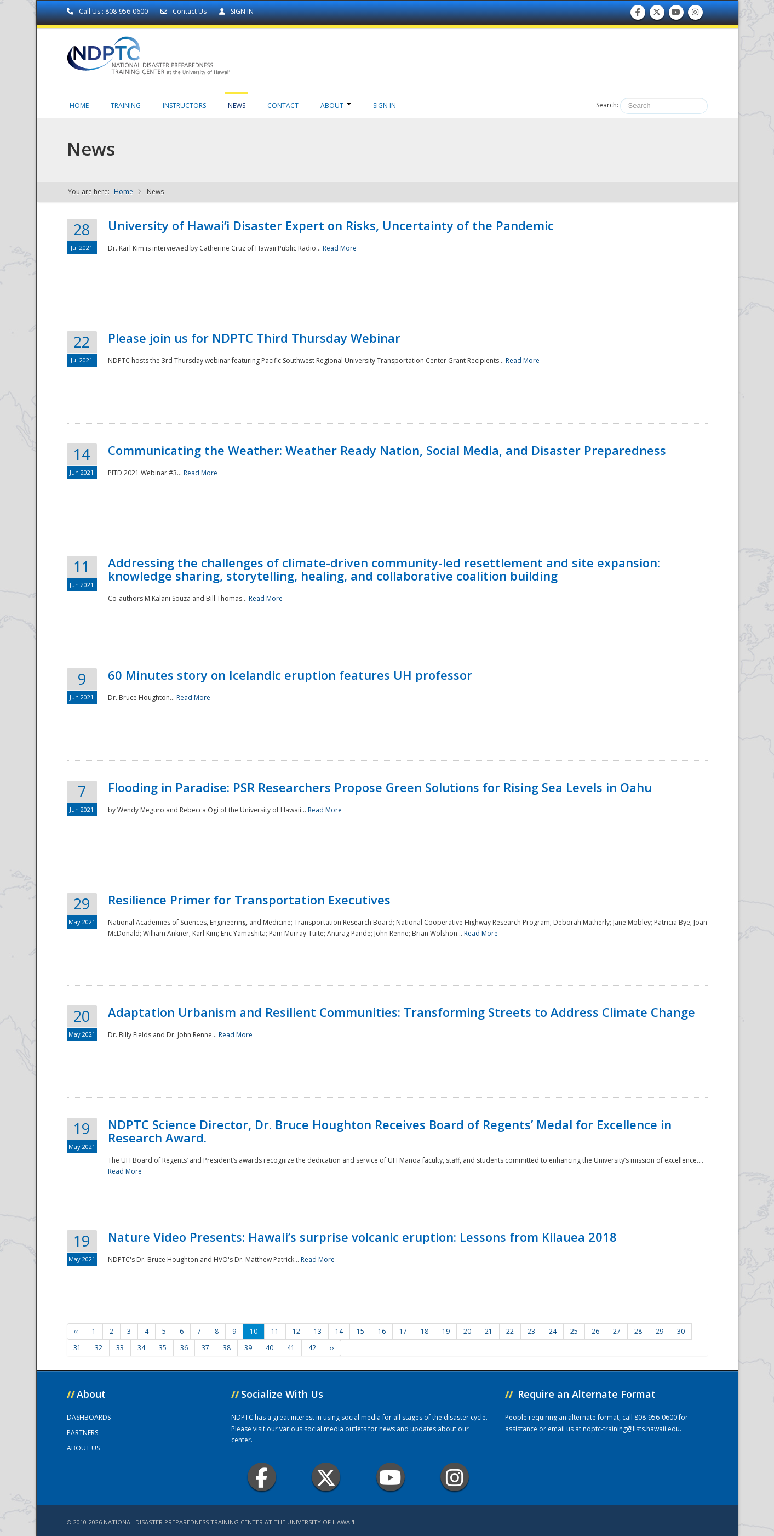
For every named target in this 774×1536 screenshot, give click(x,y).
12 (296, 1331)
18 (424, 1331)
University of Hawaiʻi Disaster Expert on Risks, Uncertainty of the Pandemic (331, 225)
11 (275, 1331)
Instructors (184, 105)
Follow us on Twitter (657, 14)
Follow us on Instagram (695, 14)
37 (205, 1347)
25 (574, 1331)
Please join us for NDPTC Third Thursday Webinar (254, 337)
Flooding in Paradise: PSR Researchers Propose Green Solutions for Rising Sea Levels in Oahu (380, 787)
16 (382, 1331)
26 (595, 1331)
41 (291, 1347)
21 (488, 1331)
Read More (340, 248)
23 (531, 1331)
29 (659, 1331)
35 (163, 1347)
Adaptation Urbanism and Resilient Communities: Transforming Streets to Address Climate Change (401, 1012)
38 (227, 1347)
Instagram (454, 1477)
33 (120, 1347)
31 (77, 1347)
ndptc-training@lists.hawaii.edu (631, 1428)
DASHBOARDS (89, 1417)
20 (467, 1331)
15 (360, 1331)
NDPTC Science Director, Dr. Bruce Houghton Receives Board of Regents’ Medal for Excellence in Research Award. (390, 1131)
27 (617, 1331)
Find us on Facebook (637, 14)
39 (248, 1347)
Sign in (384, 105)
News (236, 105)
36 (184, 1347)
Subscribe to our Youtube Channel (676, 14)
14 (339, 1331)
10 (253, 1331)
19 (446, 1331)
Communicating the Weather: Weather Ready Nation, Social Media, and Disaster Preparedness (387, 450)
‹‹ (76, 1331)
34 (141, 1347)
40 (269, 1347)
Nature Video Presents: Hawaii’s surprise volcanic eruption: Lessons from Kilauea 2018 (362, 1236)
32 (98, 1347)
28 (638, 1331)
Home (79, 105)
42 (312, 1347)
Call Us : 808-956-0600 (108, 11)
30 (681, 1331)
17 (403, 1331)
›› (332, 1347)
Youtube (390, 1477)
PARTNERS (82, 1432)
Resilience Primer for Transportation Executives (249, 899)
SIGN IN (236, 11)
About (335, 105)
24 (553, 1331)
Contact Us (184, 11)
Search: (607, 105)
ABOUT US (83, 1448)
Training (126, 105)
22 (510, 1331)
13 (318, 1331)
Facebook (261, 1477)
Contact (283, 105)
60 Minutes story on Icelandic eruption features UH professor (290, 675)
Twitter (326, 1477)
